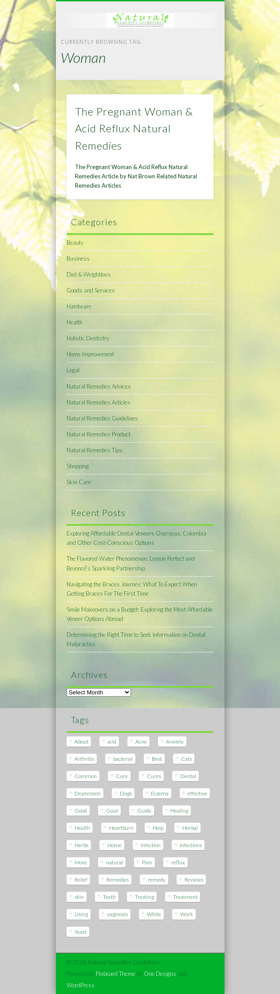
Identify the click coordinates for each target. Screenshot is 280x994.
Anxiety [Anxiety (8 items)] (175, 741)
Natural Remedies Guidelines (102, 418)
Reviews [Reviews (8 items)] (194, 879)
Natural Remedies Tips (94, 450)
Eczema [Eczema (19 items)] (160, 793)
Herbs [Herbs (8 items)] (81, 845)
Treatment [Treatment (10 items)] (185, 897)
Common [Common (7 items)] (86, 776)
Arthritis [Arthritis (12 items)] (84, 758)
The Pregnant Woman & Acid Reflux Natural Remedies (134, 128)
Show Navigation (192, 79)
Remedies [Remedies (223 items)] (117, 879)
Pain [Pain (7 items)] (147, 862)
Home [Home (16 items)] (114, 845)
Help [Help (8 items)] (158, 827)
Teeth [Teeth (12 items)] (109, 897)
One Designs (160, 973)
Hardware (79, 306)
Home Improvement (90, 354)
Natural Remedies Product (98, 434)
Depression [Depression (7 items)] (88, 793)
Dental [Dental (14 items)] (188, 776)
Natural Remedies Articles (98, 402)
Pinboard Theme (115, 973)
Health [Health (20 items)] (82, 827)
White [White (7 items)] (154, 914)
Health (75, 322)
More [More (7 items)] (81, 862)
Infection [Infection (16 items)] (151, 845)
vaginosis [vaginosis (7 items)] (117, 914)
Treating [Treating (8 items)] (144, 897)
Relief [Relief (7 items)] (81, 879)
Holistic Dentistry (88, 338)
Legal (73, 370)
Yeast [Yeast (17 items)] (81, 932)
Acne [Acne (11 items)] (141, 741)
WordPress (81, 985)
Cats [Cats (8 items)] (186, 758)
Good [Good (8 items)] (81, 810)
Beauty (75, 242)
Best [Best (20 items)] (157, 758)
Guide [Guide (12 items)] (144, 810)
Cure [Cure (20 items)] (122, 776)
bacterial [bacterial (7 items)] (123, 758)
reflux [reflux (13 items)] (178, 862)
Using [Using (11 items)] (81, 914)
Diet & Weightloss (89, 274)
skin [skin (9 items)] (79, 897)
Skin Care (79, 481)
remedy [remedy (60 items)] (157, 879)
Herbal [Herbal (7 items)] (190, 827)
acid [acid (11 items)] (111, 741)
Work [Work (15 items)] (186, 914)
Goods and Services (91, 290)
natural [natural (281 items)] (114, 862)
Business (78, 258)
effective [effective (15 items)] (197, 793)
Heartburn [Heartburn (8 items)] (121, 827)
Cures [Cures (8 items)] (154, 776)
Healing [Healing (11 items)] (179, 810)
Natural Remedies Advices (99, 386)
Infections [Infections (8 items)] (191, 845)
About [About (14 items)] (81, 741)
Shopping (78, 466)
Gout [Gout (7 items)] (112, 810)
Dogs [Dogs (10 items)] (126, 793)
